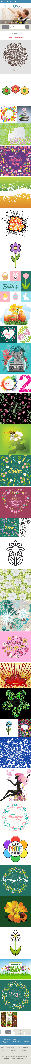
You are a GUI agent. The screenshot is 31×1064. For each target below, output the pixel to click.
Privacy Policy (12, 1050)
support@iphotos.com (7, 1041)
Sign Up (3, 1)
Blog (18, 1053)
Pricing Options (22, 22)
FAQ (19, 1050)
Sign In (9, 1)
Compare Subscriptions (22, 1047)
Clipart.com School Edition (8, 1053)
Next (27, 1034)
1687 (21, 1034)
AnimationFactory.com (22, 1058)
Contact (15, 1)
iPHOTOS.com (13, 1058)
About (2, 1047)
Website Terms (10, 1047)
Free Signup (4, 1050)
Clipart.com (6, 1058)
